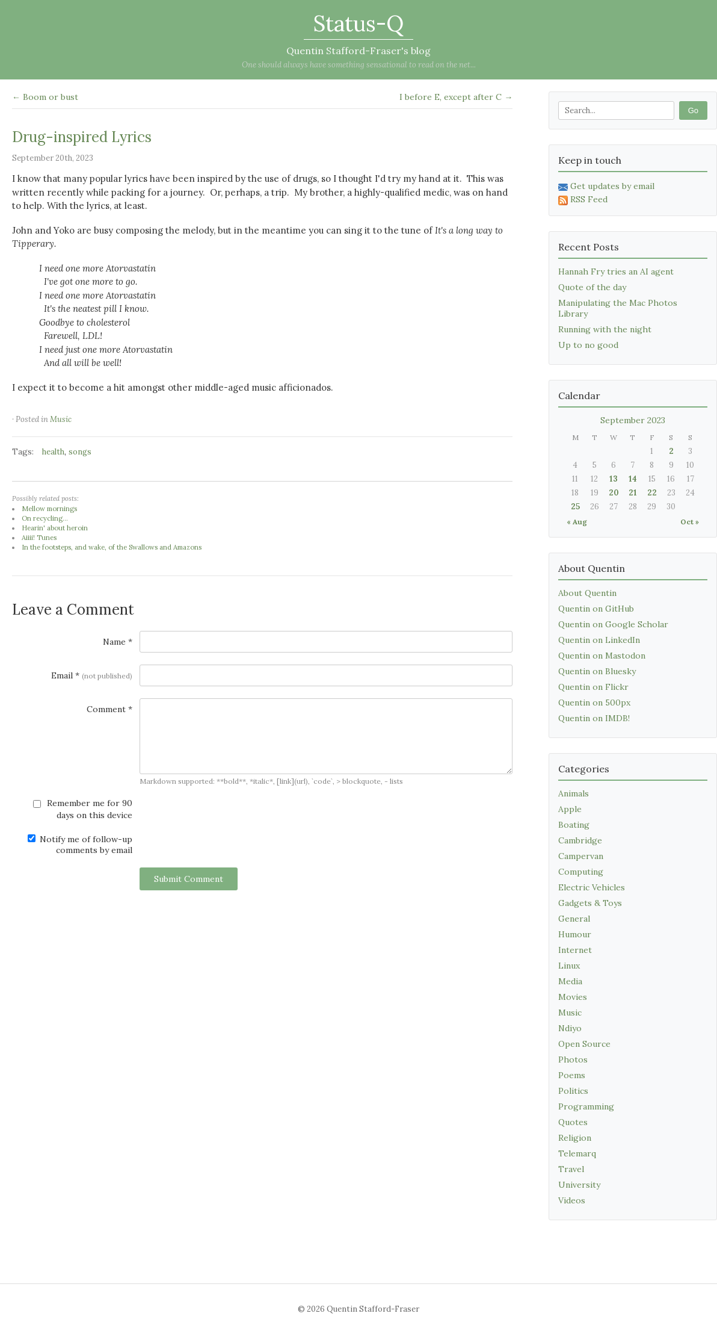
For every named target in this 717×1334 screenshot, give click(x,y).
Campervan (580, 856)
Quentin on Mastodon (601, 655)
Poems (571, 1075)
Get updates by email (606, 186)
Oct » (689, 521)
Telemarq (577, 1153)
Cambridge (580, 840)
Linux (569, 965)
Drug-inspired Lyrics (82, 137)
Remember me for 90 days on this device (82, 809)
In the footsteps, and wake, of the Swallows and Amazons (112, 547)
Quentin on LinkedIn (599, 639)
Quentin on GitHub (596, 608)
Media (570, 981)
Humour (574, 934)
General (574, 918)
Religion (574, 1137)
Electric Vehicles (591, 887)
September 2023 (632, 420)
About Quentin (587, 593)
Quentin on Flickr (593, 686)
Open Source (584, 1043)
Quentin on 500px (594, 702)
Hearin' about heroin (55, 528)
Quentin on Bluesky (597, 671)
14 (633, 479)
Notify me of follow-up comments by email (80, 844)
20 (614, 493)
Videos (571, 1200)
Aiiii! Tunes (39, 537)
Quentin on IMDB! (594, 718)
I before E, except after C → (455, 97)
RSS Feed (583, 199)
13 (613, 479)
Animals (573, 793)
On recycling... (45, 518)
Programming (586, 1106)
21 (633, 493)
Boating (573, 824)
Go (693, 110)
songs (80, 452)
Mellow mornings (49, 508)
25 (575, 506)
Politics (573, 1090)
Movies (572, 996)
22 (652, 493)
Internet (575, 950)
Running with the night (604, 329)
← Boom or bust (45, 97)
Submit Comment (188, 878)
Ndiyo (570, 1028)
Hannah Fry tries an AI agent (616, 271)
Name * (117, 641)
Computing (580, 871)
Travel (571, 1169)
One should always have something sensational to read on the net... (359, 65)
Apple (570, 809)
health (53, 452)
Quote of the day (592, 287)
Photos (573, 1059)
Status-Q (358, 23)
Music (61, 419)
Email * (91, 675)
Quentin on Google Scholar (613, 624)
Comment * (109, 709)
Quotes (573, 1122)
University (579, 1184)
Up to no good (588, 345)
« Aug (577, 521)
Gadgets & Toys (590, 903)
